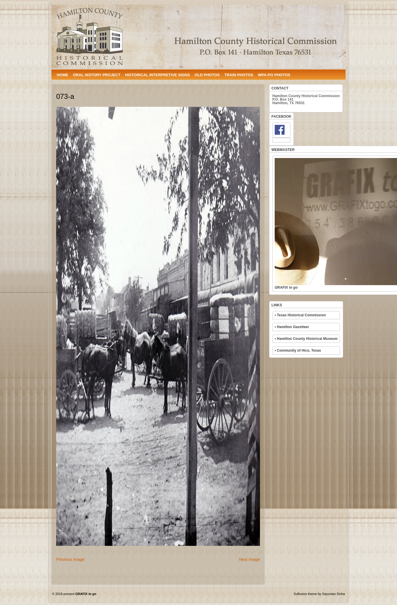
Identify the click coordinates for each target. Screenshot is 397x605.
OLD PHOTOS (207, 75)
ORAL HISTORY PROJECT (96, 75)
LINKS (276, 305)
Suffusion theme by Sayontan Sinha (319, 594)
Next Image (249, 559)
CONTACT (279, 88)
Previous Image (70, 559)
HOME (62, 75)
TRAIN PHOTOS (238, 75)
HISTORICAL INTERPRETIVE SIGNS (157, 75)
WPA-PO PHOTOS (274, 75)
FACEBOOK (281, 116)
